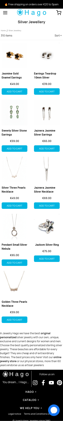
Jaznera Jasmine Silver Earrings (44, 132)
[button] (58, 35)
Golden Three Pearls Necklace (14, 303)
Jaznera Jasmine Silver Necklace (44, 189)
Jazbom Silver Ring (47, 244)
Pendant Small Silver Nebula (14, 246)
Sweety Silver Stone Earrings (14, 132)
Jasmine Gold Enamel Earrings (12, 75)
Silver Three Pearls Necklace (14, 189)
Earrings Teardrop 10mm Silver (45, 75)
